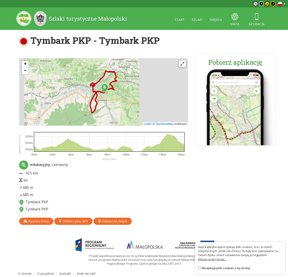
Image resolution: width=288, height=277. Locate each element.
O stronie (25, 273)
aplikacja (257, 19)
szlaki (197, 20)
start (180, 20)
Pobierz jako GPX (73, 221)
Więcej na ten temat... (212, 259)
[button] (104, 88)
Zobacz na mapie (112, 221)
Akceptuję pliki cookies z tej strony (226, 268)
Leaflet (147, 124)
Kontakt (65, 273)
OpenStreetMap (164, 124)
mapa (234, 19)
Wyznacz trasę (36, 221)
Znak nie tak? (86, 273)
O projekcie (45, 273)
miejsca (216, 20)
